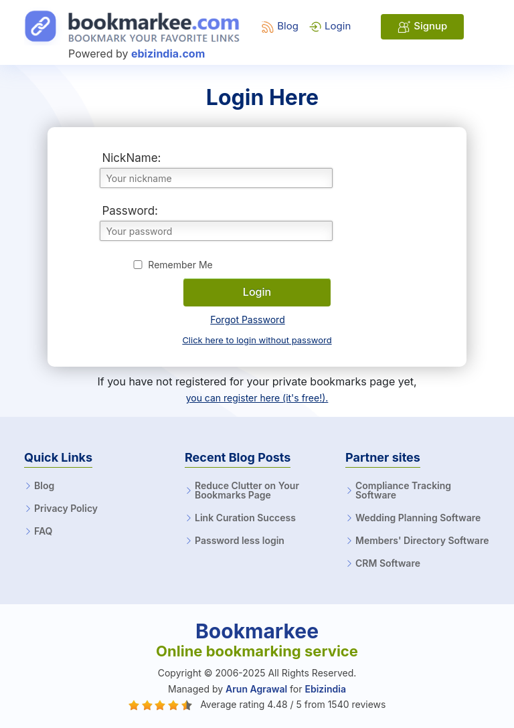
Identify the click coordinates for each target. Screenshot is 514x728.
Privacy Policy (66, 508)
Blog (279, 25)
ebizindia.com (168, 53)
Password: (130, 210)
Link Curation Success (245, 518)
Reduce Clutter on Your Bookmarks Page (247, 490)
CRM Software (387, 563)
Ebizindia (325, 689)
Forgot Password (247, 319)
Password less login (239, 540)
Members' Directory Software (422, 540)
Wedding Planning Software (418, 518)
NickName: (131, 158)
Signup (422, 26)
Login (330, 25)
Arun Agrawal (256, 689)
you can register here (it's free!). (257, 397)
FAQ (43, 531)
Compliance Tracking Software (403, 490)
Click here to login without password (256, 340)
